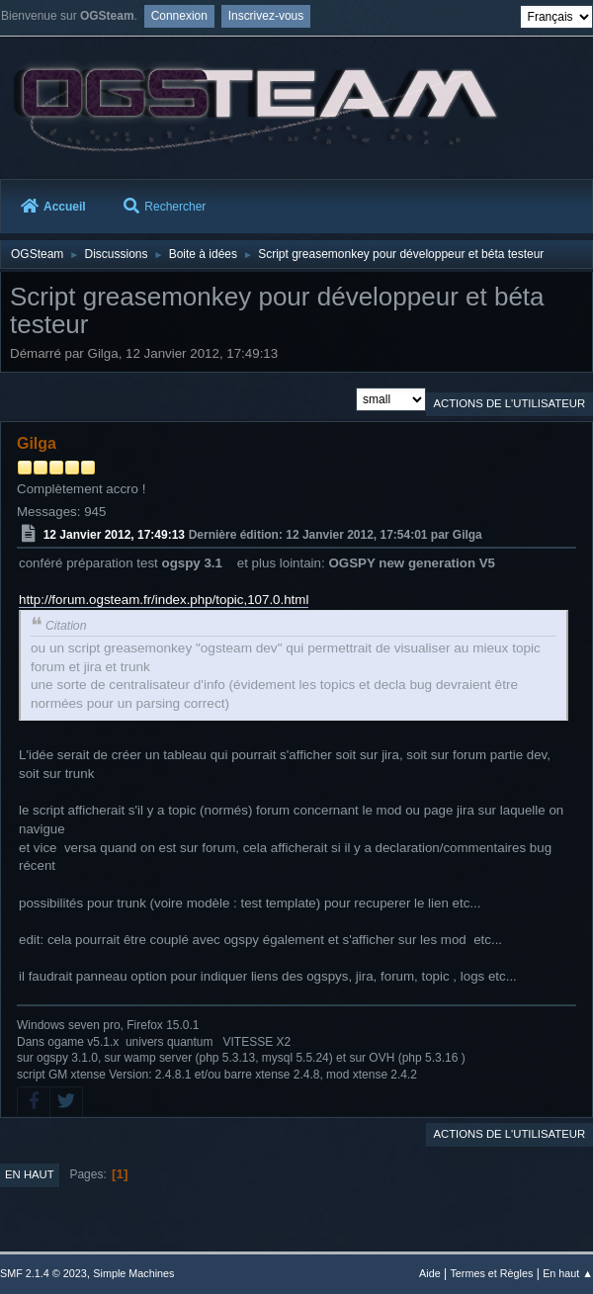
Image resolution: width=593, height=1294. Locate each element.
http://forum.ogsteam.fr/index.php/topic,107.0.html (163, 599)
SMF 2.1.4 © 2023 (43, 1273)
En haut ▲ (568, 1273)
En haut (29, 1174)
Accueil (53, 207)
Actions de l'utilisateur (509, 403)
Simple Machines (133, 1273)
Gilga (36, 443)
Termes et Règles (491, 1273)
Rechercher (165, 207)
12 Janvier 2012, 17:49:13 (114, 535)
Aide (430, 1273)
